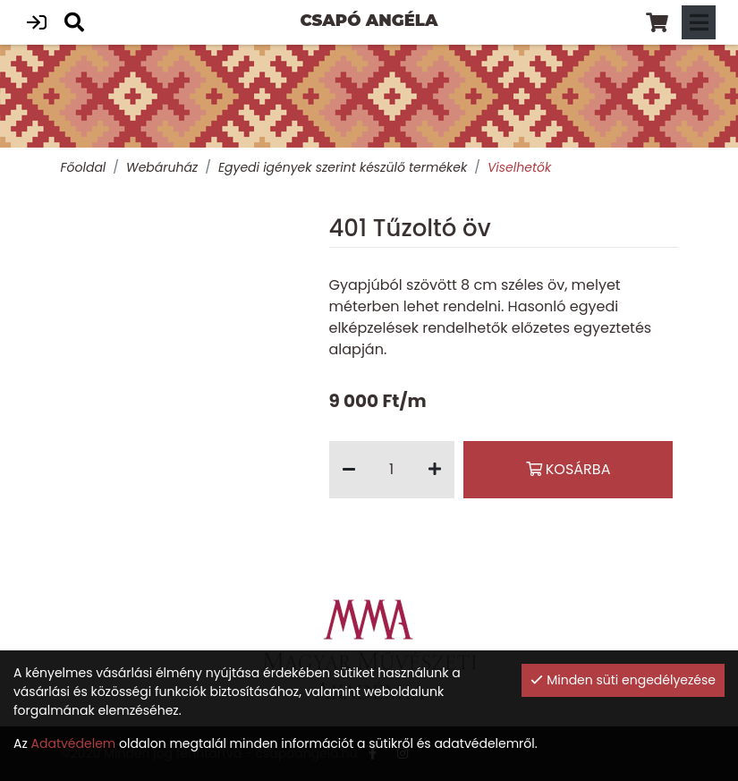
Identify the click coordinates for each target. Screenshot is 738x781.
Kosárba (568, 469)
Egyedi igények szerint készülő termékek (342, 167)
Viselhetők (519, 167)
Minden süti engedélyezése (623, 680)
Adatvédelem (73, 743)
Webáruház (162, 167)
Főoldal (83, 167)
